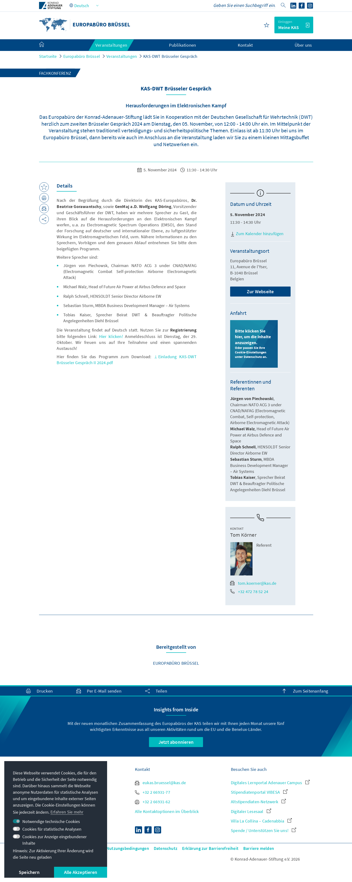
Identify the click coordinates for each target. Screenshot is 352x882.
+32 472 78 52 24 (249, 591)
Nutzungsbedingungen (127, 848)
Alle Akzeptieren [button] (80, 872)
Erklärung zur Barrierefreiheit (210, 848)
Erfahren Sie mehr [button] (66, 812)
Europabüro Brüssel (81, 56)
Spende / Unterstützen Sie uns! (263, 830)
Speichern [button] (29, 872)
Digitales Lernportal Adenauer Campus (270, 782)
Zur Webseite (260, 291)
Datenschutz (165, 848)
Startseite (48, 56)
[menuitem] (46, 45)
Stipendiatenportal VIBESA (259, 792)
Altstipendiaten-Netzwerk (258, 801)
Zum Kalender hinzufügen (257, 234)
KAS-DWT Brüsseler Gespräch (170, 56)
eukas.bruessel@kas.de (160, 782)
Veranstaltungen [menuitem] (111, 45)
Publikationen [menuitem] (182, 45)
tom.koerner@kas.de (253, 583)
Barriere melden (258, 848)
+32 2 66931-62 (152, 801)
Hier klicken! (111, 336)
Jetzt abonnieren (176, 742)
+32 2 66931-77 (152, 792)
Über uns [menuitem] (303, 45)
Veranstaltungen (121, 56)
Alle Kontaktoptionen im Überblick (167, 811)
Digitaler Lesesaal (251, 811)
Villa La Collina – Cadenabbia (261, 821)
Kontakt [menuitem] (245, 45)
